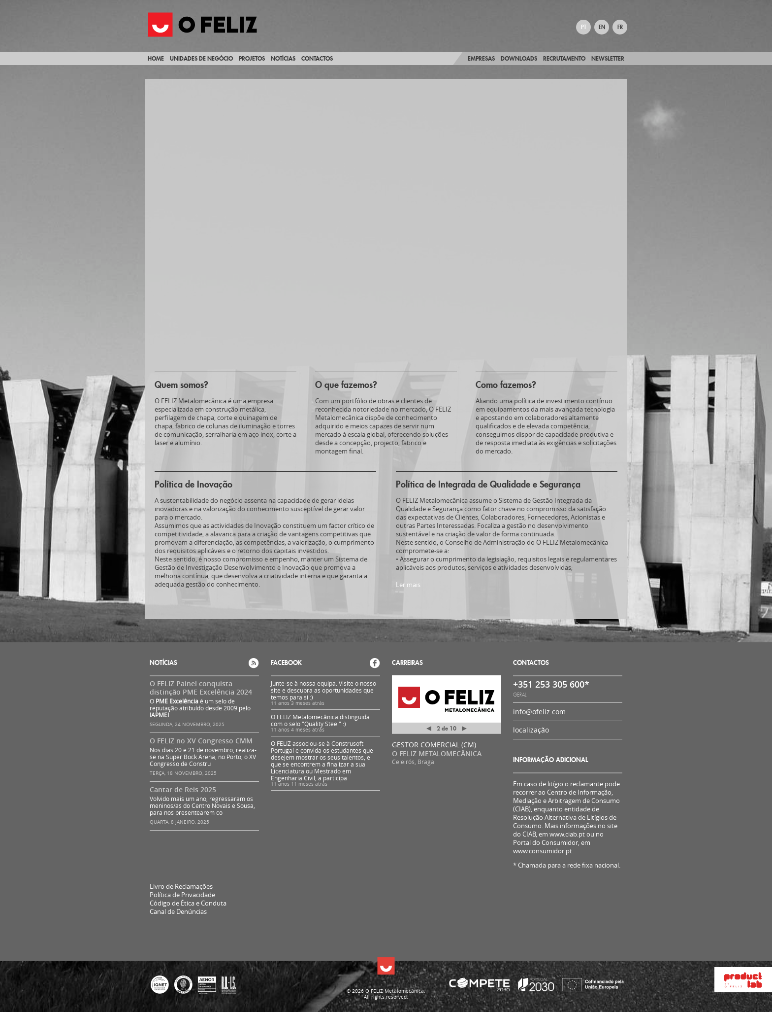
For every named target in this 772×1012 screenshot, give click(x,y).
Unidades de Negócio (201, 58)
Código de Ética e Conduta (188, 903)
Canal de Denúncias (178, 911)
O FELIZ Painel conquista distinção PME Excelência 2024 (201, 688)
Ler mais (408, 584)
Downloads (519, 58)
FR (620, 27)
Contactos (317, 58)
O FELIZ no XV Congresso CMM (201, 740)
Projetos (252, 58)
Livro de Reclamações (181, 886)
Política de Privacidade (182, 895)
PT (583, 27)
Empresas (481, 58)
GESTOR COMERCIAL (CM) (434, 744)
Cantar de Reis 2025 (183, 789)
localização (531, 729)
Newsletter (607, 58)
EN (602, 27)
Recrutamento (564, 58)
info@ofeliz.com (539, 711)
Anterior (428, 730)
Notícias (283, 58)
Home (156, 58)
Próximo (464, 728)
